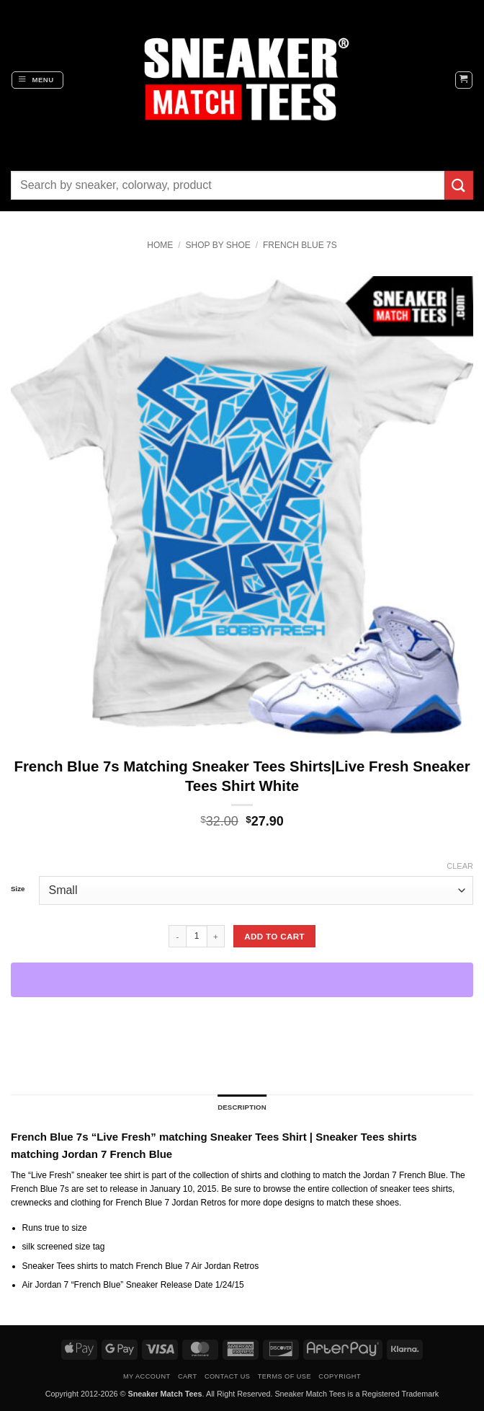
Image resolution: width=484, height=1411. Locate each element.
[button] (37, 80)
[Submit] (458, 185)
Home (160, 245)
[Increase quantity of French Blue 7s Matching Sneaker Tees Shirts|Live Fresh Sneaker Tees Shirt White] (216, 936)
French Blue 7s (300, 245)
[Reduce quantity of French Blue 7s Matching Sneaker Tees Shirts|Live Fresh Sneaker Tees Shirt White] (177, 936)
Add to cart (274, 936)
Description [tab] (242, 1107)
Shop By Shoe (218, 245)
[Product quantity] (196, 936)
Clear (460, 866)
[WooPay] (242, 980)
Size (17, 889)
